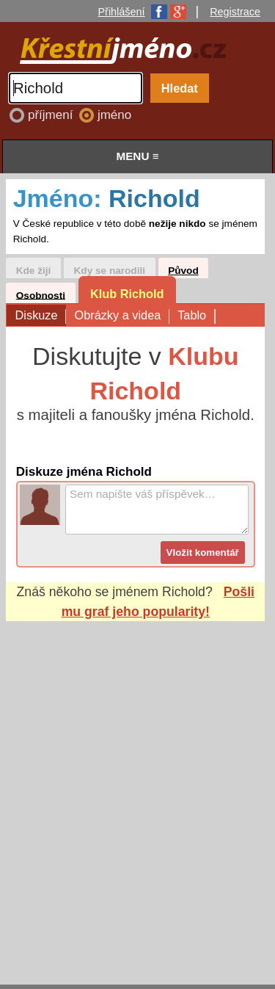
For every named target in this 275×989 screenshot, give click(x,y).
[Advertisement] (137, 789)
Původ (183, 270)
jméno (114, 115)
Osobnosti (40, 294)
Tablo (195, 316)
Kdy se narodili (109, 270)
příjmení (52, 115)
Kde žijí (33, 270)
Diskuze (40, 316)
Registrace (235, 12)
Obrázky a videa (121, 316)
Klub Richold (127, 293)
